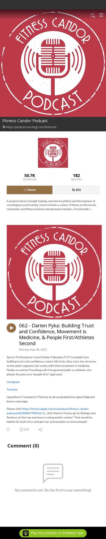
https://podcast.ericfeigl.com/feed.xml (29, 127)
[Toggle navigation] (101, 15)
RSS (76, 190)
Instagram (13, 382)
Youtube (12, 389)
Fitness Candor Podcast (25, 120)
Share (30, 190)
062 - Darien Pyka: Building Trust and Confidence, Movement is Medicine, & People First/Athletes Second (56, 334)
